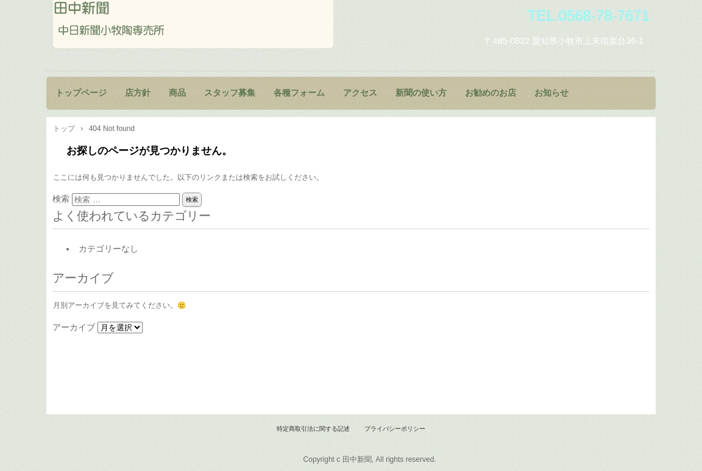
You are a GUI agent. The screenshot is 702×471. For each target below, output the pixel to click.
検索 (60, 199)
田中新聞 (193, 24)
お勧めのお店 (490, 92)
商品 (177, 92)
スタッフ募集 (229, 92)
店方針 (138, 92)
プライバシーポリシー (394, 428)
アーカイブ (73, 327)
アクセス (360, 92)
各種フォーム (299, 92)
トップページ (81, 92)
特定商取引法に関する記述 (313, 428)
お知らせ (551, 92)
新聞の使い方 (421, 92)
